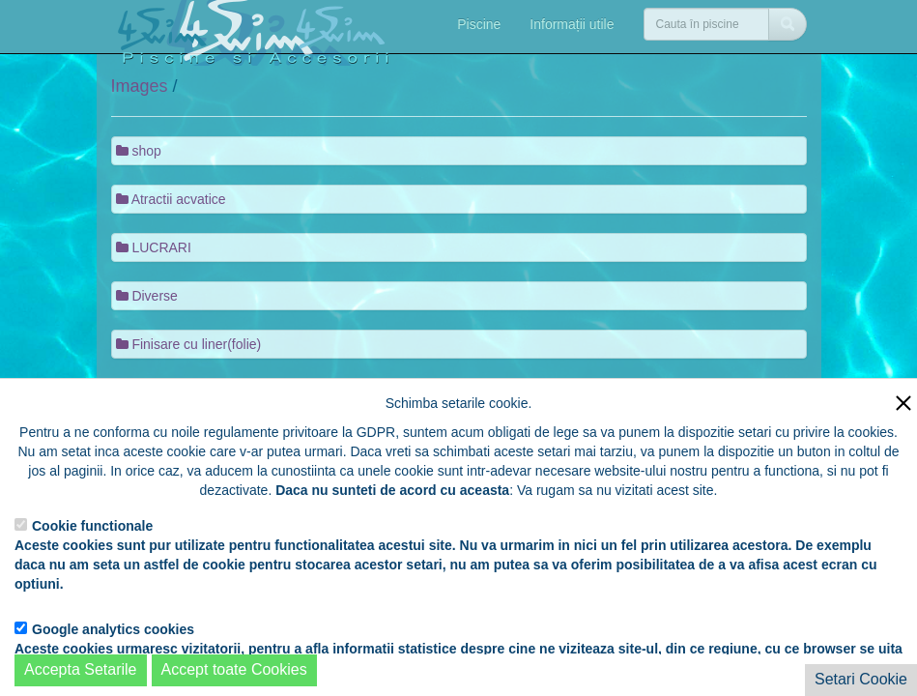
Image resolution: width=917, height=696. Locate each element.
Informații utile (572, 24)
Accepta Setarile (80, 669)
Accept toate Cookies (234, 669)
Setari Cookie (861, 679)
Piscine (479, 24)
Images (139, 86)
